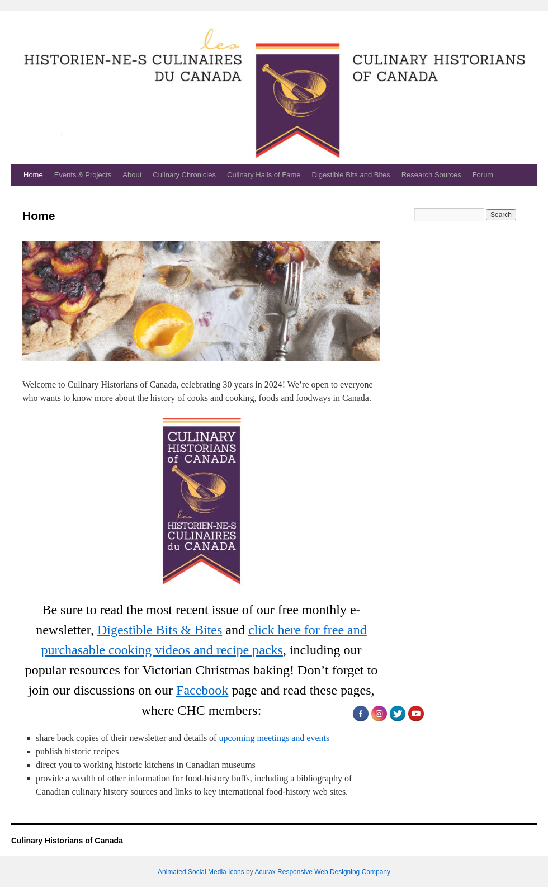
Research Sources (431, 175)
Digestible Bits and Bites (351, 175)
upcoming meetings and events (274, 738)
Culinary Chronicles (184, 175)
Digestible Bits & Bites (159, 629)
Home (33, 175)
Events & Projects (83, 175)
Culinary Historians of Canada (67, 840)
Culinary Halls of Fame (264, 175)
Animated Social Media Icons (201, 872)
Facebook (202, 690)
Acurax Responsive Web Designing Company (322, 872)
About (131, 175)
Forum (483, 175)
